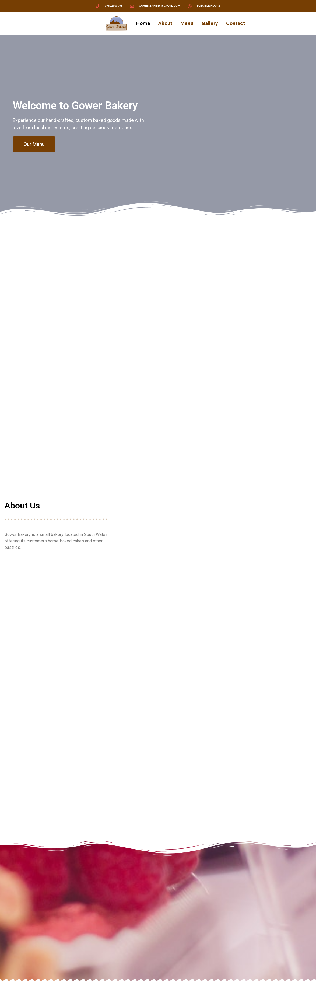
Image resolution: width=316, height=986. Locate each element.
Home (143, 23)
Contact (235, 23)
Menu (187, 23)
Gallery (210, 23)
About (165, 23)
